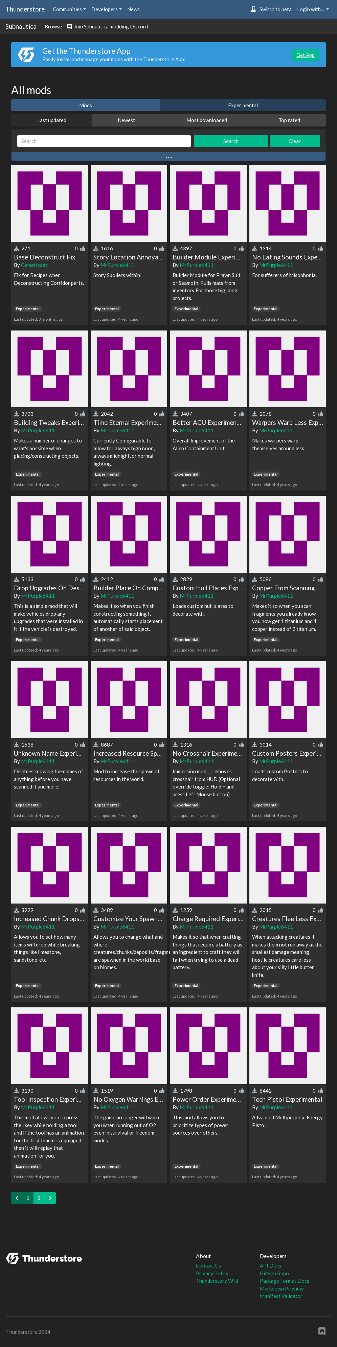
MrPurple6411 (117, 265)
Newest (126, 120)
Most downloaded (206, 120)
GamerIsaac (34, 265)
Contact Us (208, 1265)
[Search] (104, 141)
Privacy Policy (212, 1273)
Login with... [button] (311, 9)
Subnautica (21, 26)
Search (231, 141)
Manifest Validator (281, 1296)
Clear (295, 141)
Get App (305, 55)
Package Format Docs (284, 1281)
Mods (85, 105)
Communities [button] (67, 9)
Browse (53, 26)
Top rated (289, 120)
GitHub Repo (274, 1273)
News (133, 9)
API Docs (270, 1265)
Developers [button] (104, 9)
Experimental (243, 105)
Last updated (51, 120)
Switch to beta (271, 9)
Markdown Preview (282, 1288)
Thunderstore (25, 9)
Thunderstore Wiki (217, 1281)
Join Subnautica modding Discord (107, 26)
